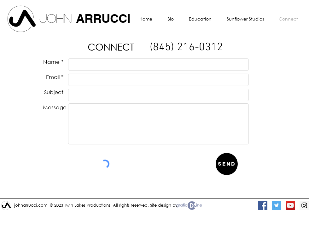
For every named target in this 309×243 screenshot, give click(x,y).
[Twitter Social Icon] (276, 205)
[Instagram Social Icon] (304, 205)
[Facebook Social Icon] (262, 205)
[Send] (227, 164)
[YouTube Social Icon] (290, 205)
